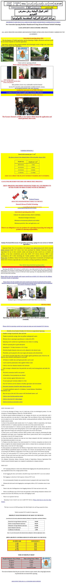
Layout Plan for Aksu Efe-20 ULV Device (27, 208)
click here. (36, 88)
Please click (4, 258)
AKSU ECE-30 (5, 250)
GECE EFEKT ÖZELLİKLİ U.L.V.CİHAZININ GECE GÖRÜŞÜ (26, 581)
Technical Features (34, 199)
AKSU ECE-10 (37, 248)
